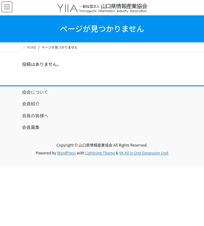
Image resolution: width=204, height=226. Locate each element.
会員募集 (31, 127)
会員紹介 (31, 103)
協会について (35, 92)
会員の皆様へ (35, 115)
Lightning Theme (100, 152)
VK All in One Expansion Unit (144, 152)
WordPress (66, 152)
